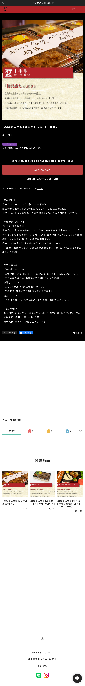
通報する (78, 332)
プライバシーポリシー (42, 652)
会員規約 (43, 666)
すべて (12, 430)
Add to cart (42, 170)
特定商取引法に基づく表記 (42, 659)
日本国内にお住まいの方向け (42, 178)
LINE (38, 675)
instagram (46, 675)
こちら (40, 188)
